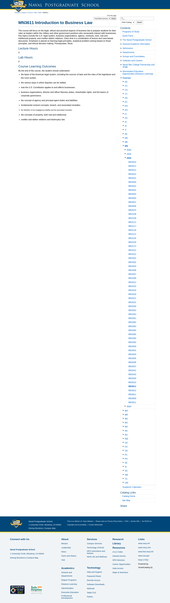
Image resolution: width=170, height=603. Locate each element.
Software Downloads (96, 584)
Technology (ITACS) (95, 547)
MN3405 (132, 358)
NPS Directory (118, 560)
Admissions (128, 48)
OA (126, 443)
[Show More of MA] (124, 138)
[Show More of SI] (124, 466)
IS (126, 126)
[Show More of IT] (124, 130)
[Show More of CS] (124, 90)
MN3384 (132, 338)
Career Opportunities (121, 564)
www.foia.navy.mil (145, 551)
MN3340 (132, 306)
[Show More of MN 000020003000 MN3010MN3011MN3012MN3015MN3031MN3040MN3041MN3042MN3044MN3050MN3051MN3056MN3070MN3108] (124, 146)
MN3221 (132, 250)
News (63, 552)
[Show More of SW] (124, 474)
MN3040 (132, 182)
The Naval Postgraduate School (137, 40)
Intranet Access (119, 556)
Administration (67, 588)
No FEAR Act (146, 521)
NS (126, 431)
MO (126, 411)
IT (126, 130)
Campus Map (50, 528)
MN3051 (132, 202)
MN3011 (132, 166)
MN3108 (132, 214)
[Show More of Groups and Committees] (122, 56)
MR (126, 415)
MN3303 (132, 266)
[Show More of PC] (124, 454)
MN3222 (132, 254)
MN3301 (132, 258)
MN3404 (132, 354)
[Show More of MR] (124, 414)
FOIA (126, 521)
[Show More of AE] (124, 81)
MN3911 (132, 402)
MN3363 (132, 326)
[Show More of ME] (124, 142)
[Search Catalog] (137, 18)
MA (126, 138)
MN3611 (132, 386)
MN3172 (132, 246)
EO (126, 110)
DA (126, 98)
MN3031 (132, 178)
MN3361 (132, 318)
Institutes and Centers (133, 60)
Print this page (111, 15)
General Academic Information (136, 44)
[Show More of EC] (124, 102)
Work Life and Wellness (97, 557)
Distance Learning (69, 584)
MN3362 (132, 322)
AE (126, 82)
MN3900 (132, 398)
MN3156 (132, 242)
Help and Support (94, 572)
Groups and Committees (134, 56)
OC (126, 447)
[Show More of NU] (124, 434)
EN (126, 106)
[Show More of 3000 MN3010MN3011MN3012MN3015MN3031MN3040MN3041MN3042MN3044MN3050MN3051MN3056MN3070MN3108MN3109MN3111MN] (126, 158)
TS (126, 479)
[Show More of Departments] (122, 52)
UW (126, 483)
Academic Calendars (131, 487)
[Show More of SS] (124, 470)
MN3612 (132, 390)
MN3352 (132, 310)
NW (126, 439)
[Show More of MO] (124, 410)
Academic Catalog (20, 12)
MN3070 (132, 210)
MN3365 (132, 334)
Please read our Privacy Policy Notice (109, 521)
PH (126, 459)
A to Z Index (117, 552)
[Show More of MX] (124, 426)
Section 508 (135, 521)
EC (126, 102)
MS (126, 419)
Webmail (90, 588)
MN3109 (132, 218)
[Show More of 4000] (126, 406)
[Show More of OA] (124, 442)
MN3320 (132, 294)
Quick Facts (127, 36)
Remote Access (93, 580)
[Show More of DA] (124, 98)
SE (126, 463)
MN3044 (132, 194)
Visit (63, 560)
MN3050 (132, 198)
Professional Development (67, 597)
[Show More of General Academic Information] (122, 44)
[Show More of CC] (124, 85)
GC (126, 118)
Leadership (66, 547)
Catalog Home (128, 496)
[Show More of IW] (124, 134)
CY (126, 94)
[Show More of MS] (124, 418)
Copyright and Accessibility (76, 525)
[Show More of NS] (124, 430)
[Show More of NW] (124, 438)
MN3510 (132, 382)
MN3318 (132, 290)
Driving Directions (36, 528)
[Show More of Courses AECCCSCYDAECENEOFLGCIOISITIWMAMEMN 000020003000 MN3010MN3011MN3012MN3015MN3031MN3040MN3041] (122, 78)
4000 (129, 406)
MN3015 (132, 174)
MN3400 (132, 346)
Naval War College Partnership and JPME (138, 66)
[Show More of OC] (124, 446)
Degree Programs (68, 580)
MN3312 (132, 282)
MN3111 (132, 222)
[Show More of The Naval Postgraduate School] (122, 40)
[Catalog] (102, 18)
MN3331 (132, 302)
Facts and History (68, 556)
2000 (129, 154)
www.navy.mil (144, 543)
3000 (39, 12)
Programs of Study (131, 32)
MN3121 (132, 234)
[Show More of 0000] (126, 150)
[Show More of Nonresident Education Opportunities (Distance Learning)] (122, 71)
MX (126, 427)
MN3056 (132, 206)
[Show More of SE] (124, 462)
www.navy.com (144, 547)
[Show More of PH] (124, 458)
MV (126, 423)
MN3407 (132, 366)
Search (139, 22)
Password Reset (94, 576)
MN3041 (132, 186)
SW (126, 475)
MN (35, 12)
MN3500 (132, 378)
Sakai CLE (91, 592)
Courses (30, 12)
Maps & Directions (120, 572)
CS (126, 90)
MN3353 (132, 314)
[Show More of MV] (124, 422)
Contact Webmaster (96, 525)
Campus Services (94, 543)
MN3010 (132, 162)
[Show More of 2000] (126, 154)
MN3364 (132, 330)
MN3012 (132, 170)
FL (126, 114)
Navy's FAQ (143, 560)
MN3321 (132, 298)
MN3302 (132, 262)
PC (126, 455)
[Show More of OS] (124, 450)
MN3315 (132, 286)
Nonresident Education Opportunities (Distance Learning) (137, 72)
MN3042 (132, 190)
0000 (129, 150)
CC (126, 86)
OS (126, 451)
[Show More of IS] (124, 126)
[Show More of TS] (124, 478)
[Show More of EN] (124, 105)
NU (126, 435)
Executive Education (70, 592)
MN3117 (132, 226)
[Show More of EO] (124, 110)
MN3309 (132, 278)
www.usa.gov (143, 556)
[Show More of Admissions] (122, 48)
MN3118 (132, 230)
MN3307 (132, 274)
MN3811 (132, 394)
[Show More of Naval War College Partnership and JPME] (122, 65)
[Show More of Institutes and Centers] (122, 61)
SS (126, 471)
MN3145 (132, 238)
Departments (128, 52)
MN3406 (132, 362)
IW (126, 134)
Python (90, 597)
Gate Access (117, 568)
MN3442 (132, 374)
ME (126, 142)
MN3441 (132, 370)
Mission (64, 543)
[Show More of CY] (124, 94)
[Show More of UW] (124, 482)
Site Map (126, 500)
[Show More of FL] (124, 114)
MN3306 (132, 270)
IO (126, 122)
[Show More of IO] (124, 122)
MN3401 (132, 350)
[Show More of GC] (124, 118)
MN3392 (132, 342)
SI (126, 467)
